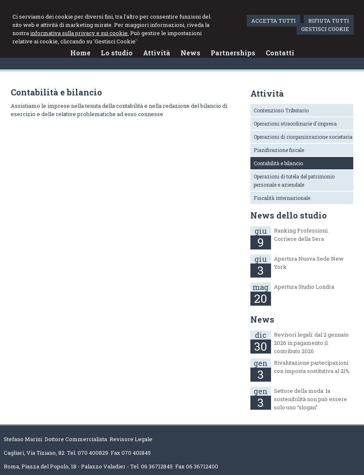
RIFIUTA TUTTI (328, 20)
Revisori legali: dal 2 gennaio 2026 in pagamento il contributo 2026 (311, 343)
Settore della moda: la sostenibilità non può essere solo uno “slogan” (310, 399)
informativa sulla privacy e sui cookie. (79, 33)
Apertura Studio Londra (304, 286)
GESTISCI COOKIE (325, 29)
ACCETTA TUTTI (273, 20)
